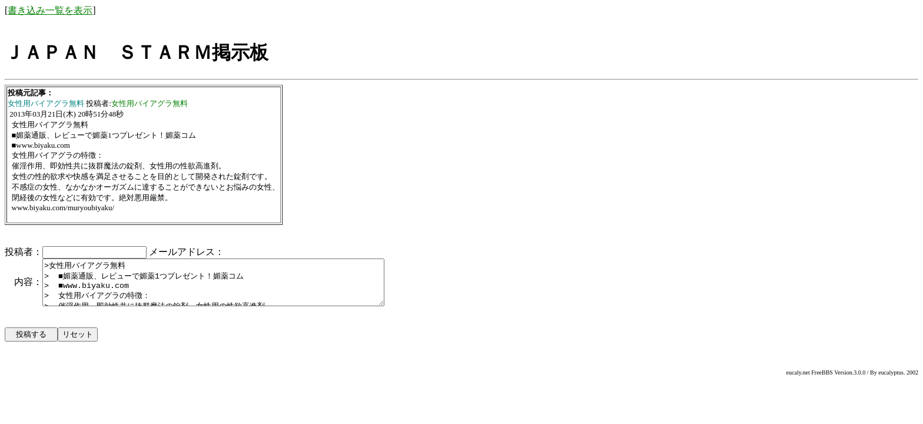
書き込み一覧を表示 (50, 10)
